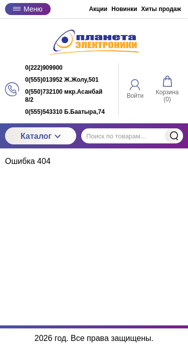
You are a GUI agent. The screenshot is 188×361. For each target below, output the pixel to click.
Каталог (41, 136)
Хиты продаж (161, 9)
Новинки (124, 9)
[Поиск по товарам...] (132, 135)
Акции (98, 9)
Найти (173, 135)
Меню (28, 9)
